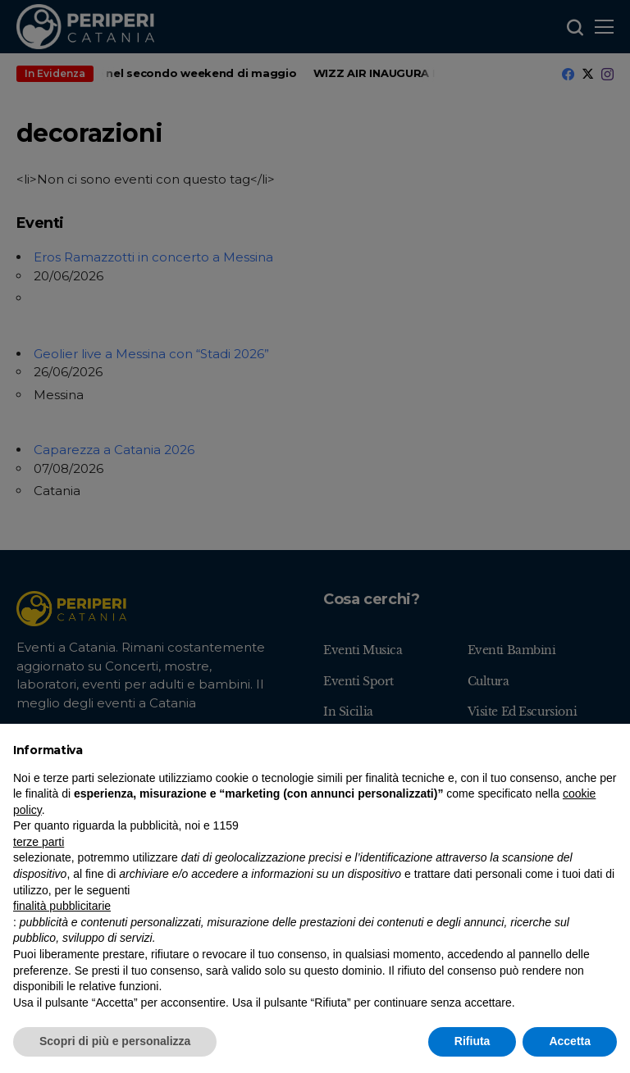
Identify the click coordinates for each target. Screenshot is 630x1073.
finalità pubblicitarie (62, 905)
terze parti (38, 841)
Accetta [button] (570, 1041)
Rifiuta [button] (472, 1041)
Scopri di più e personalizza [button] (114, 1041)
